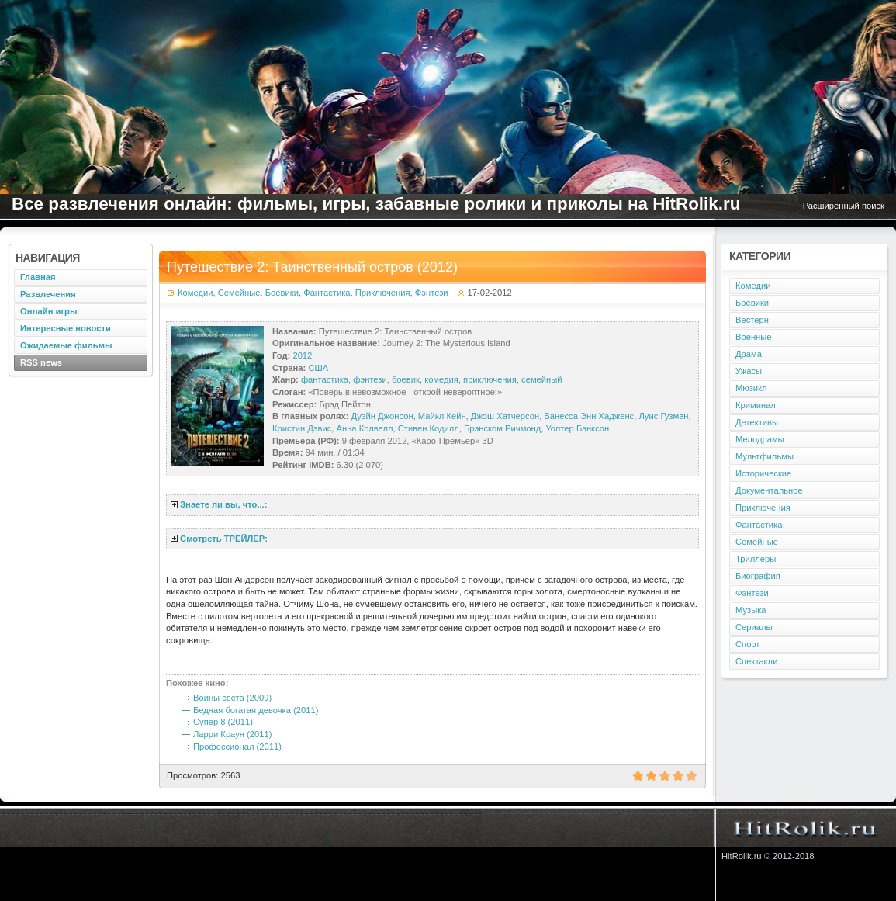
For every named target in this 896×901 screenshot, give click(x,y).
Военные (753, 336)
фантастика (324, 379)
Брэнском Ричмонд (502, 428)
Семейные (239, 292)
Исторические (763, 473)
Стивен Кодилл (428, 428)
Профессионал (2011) (237, 746)
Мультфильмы (764, 456)
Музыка (750, 610)
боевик (406, 379)
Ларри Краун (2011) (232, 734)
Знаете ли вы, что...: (223, 504)
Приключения (382, 292)
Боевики (282, 292)
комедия (441, 379)
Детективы (756, 422)
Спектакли (756, 661)
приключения (490, 379)
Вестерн (752, 319)
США (318, 368)
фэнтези (369, 379)
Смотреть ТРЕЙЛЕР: (224, 538)
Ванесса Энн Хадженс (589, 416)
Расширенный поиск (843, 205)
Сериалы (754, 627)
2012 (302, 355)
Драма (748, 354)
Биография (757, 575)
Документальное (769, 490)
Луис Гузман (663, 416)
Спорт (747, 644)
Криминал (755, 405)
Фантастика (326, 292)
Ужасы (748, 371)
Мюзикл (751, 388)
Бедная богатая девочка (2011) (255, 710)
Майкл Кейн (442, 416)
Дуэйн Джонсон (382, 416)
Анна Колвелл (365, 428)
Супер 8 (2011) (223, 721)
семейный (541, 379)
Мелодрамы (759, 439)
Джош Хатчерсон (505, 416)
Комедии (195, 292)
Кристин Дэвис (301, 428)
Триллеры (755, 558)
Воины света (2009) (232, 697)
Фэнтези (431, 292)
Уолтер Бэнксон (577, 428)
